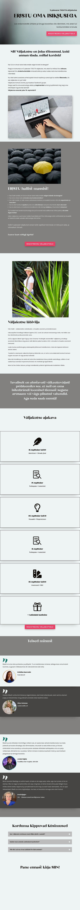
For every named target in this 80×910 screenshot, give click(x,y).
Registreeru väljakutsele (61, 34)
